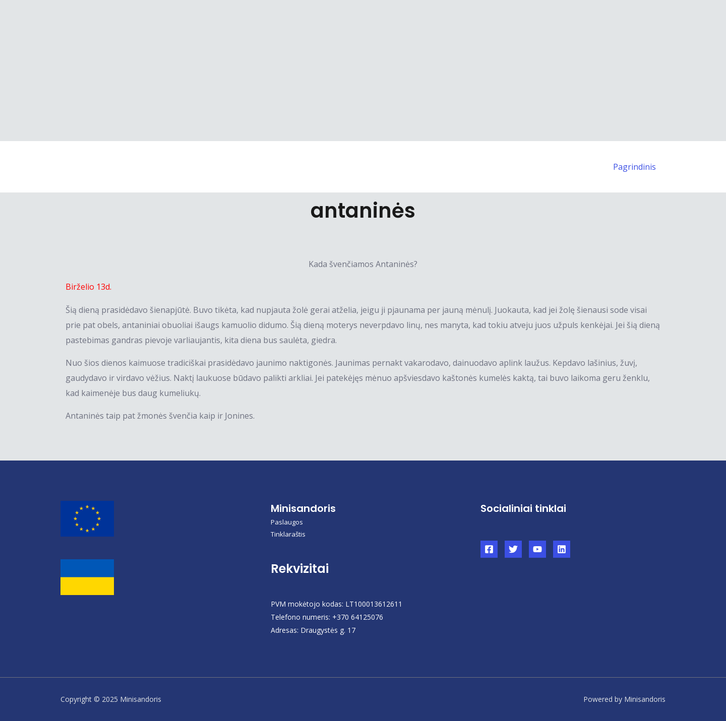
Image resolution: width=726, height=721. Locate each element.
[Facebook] (489, 549)
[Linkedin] (561, 549)
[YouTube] (537, 549)
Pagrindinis (636, 166)
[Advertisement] (302, 70)
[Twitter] (513, 549)
